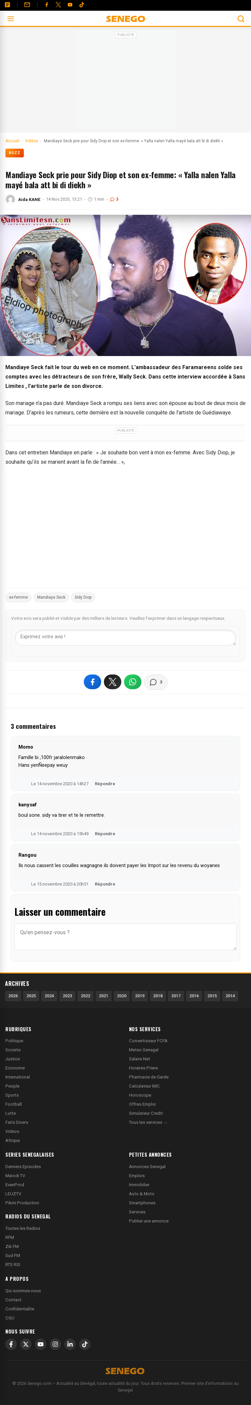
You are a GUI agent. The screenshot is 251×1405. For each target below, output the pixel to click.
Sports (12, 1095)
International (17, 1077)
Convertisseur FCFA (148, 1040)
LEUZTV (13, 1193)
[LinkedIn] (70, 1344)
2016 (194, 995)
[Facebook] (46, 4)
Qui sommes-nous (23, 1290)
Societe (12, 1049)
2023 (67, 995)
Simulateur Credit (146, 1113)
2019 (139, 995)
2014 (230, 995)
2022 (85, 995)
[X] (26, 1344)
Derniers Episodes (23, 1166)
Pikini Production (22, 1202)
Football (13, 1104)
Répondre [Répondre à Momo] (105, 783)
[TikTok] (84, 1344)
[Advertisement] (125, 82)
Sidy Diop (83, 597)
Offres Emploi (142, 1104)
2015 (212, 995)
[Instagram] (55, 1344)
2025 (31, 995)
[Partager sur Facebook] (92, 681)
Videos (12, 1131)
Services (137, 1211)
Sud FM (12, 1255)
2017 (176, 995)
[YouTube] (70, 4)
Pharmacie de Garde (149, 1077)
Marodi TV (15, 1175)
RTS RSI (12, 1264)
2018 (158, 995)
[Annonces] (7, 4)
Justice (12, 1058)
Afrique (12, 1140)
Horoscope (140, 1095)
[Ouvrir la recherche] (241, 18)
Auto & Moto (141, 1193)
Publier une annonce (149, 1220)
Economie (15, 1067)
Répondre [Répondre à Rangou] (105, 884)
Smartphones (142, 1202)
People (12, 1086)
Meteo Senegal (144, 1049)
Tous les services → (148, 1122)
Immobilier (139, 1184)
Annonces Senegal (147, 1166)
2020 (121, 995)
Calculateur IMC (144, 1086)
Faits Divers (16, 1122)
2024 (49, 995)
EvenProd (14, 1184)
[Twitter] (58, 4)
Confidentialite (19, 1308)
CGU (9, 1317)
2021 (103, 995)
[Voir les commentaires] (156, 682)
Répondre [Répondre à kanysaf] (105, 833)
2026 (13, 995)
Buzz (14, 153)
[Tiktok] (81, 4)
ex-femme (18, 597)
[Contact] (27, 4)
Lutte (10, 1113)
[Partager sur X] (112, 681)
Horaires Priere (143, 1067)
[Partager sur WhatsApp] (132, 681)
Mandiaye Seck (51, 597)
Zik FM (12, 1246)
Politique (14, 1040)
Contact (13, 1299)
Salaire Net (139, 1058)
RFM (9, 1237)
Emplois (137, 1175)
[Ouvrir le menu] (10, 18)
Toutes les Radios (22, 1228)
